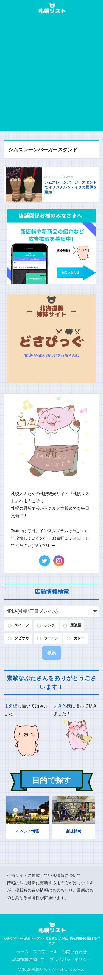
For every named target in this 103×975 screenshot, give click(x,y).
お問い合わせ (74, 952)
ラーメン (51, 638)
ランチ (49, 625)
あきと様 (62, 705)
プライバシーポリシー (70, 959)
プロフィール (45, 952)
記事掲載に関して (28, 959)
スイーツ (22, 625)
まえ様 (10, 705)
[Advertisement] (51, 77)
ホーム (22, 952)
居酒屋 (75, 625)
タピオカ (22, 638)
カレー (79, 638)
